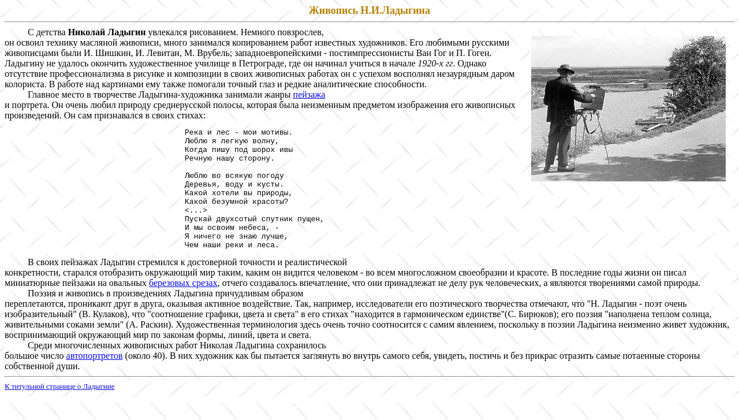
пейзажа (309, 94)
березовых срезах (183, 307)
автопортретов (94, 380)
